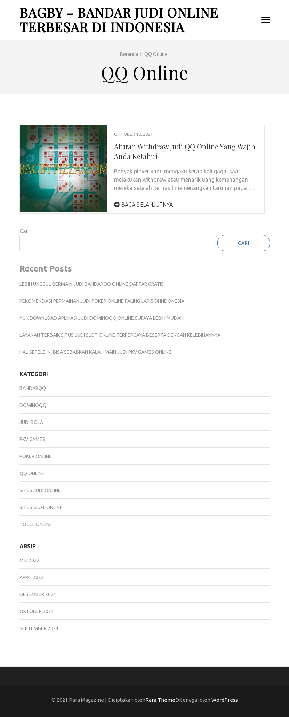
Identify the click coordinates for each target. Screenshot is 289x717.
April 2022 (31, 577)
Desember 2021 (37, 594)
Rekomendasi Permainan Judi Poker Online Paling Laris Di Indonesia (101, 301)
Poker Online (35, 456)
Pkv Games (32, 439)
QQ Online (32, 473)
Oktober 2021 (36, 611)
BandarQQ (32, 388)
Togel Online (35, 524)
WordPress (224, 700)
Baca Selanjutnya (143, 204)
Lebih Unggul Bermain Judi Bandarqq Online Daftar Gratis (91, 284)
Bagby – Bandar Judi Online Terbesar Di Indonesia (118, 19)
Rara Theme (160, 700)
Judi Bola (31, 422)
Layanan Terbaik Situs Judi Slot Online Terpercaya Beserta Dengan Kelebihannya (119, 335)
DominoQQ (33, 405)
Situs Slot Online (41, 507)
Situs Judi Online (40, 490)
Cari (24, 231)
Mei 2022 (29, 560)
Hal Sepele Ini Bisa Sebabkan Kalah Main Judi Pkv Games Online (95, 352)
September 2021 (39, 628)
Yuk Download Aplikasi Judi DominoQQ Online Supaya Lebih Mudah (101, 318)
